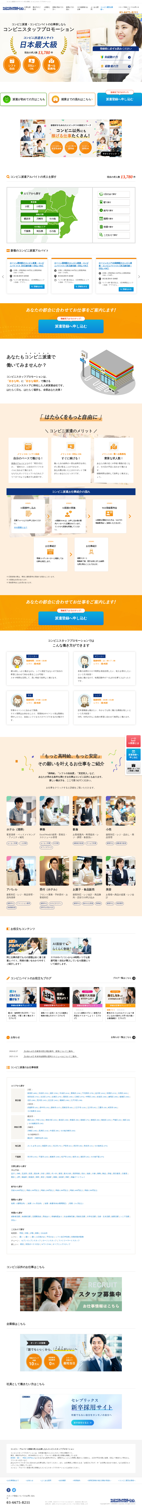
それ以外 (44, 1233)
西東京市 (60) (67, 1107)
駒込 (104, 1173)
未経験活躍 (26, 1216)
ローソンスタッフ (49, 1240)
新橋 (55, 1177)
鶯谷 (13, 1177)
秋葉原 (31, 1177)
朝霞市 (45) (46, 1146)
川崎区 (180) (32, 1131)
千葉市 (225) (43, 1157)
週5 (33, 1237)
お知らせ (29, 1480)
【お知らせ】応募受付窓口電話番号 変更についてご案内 (49, 1051)
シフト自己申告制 (63, 1237)
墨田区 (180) (68, 1097)
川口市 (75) (57, 1146)
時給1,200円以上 (47, 1190)
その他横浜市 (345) (36, 1123)
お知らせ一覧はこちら (123, 1037)
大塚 (94, 1173)
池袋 (88, 1173)
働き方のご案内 (36, 8)
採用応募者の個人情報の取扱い (99, 1480)
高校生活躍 (80, 1216)
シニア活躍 (124, 1216)
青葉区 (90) (74, 1120)
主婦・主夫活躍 (103, 1216)
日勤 (26, 1233)
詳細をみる (38, 286)
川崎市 (40, 219)
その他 (52, 219)
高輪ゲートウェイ (78, 1177)
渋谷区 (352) (43, 1093)
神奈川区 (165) (51, 1120)
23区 (27, 206)
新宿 (60, 1173)
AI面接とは (47, 8)
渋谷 (43, 1173)
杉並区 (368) (101, 1097)
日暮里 (124, 1173)
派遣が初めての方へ (57, 8)
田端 (109, 1173)
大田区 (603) (122, 1093)
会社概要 (62, 1480)
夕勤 (32, 1233)
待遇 (108, 227)
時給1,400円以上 (76, 1190)
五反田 (24, 1173)
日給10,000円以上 (18, 1190)
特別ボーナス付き (33, 1244)
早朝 (21, 1233)
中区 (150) (40, 1120)
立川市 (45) (91, 1107)
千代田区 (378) (87, 1093)
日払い (13, 1220)
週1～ (21, 1237)
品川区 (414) (100, 1093)
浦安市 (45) (84, 1157)
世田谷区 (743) (33, 1097)
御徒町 (24, 1177)
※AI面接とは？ (21, 528)
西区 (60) (30, 1120)
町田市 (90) (112, 1107)
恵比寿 (36, 1173)
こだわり (111, 235)
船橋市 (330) (54, 1157)
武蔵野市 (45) (32, 1107)
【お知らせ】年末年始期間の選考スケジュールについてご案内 (50, 1056)
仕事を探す (27, 8)
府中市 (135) (44, 1107)
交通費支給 (36, 1216)
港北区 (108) (63, 1120)
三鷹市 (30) (102, 1107)
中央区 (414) (64, 1093)
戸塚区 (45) (117, 1120)
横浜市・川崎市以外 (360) (37, 1138)
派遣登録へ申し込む (119, 99)
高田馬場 (76, 1173)
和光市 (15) (88, 1146)
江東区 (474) (79, 1097)
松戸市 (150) (66, 1157)
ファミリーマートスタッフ (69, 1240)
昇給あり (46, 1216)
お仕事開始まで (13, 1480)
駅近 (22, 1244)
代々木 (54, 1173)
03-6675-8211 (128, 12)
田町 (67, 1177)
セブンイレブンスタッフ (31, 1240)
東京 (43, 1177)
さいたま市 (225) (33, 1146)
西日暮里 (116, 1173)
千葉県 (27, 231)
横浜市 (27, 219)
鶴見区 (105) (106, 1120)
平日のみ (50, 1237)
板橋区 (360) (124, 1097)
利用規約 (76, 1480)
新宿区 (13, 1458)
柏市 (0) (76, 1157)
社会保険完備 (69, 1216)
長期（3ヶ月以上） (76, 1203)
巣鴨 (99, 1173)
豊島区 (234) (75, 1093)
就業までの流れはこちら (76, 99)
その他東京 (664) (33, 1111)
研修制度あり (57, 1216)
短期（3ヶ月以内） (35, 1203)
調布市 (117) (55, 1107)
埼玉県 (40, 231)
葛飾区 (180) (64, 1100)
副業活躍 (115, 1216)
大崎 (18, 1173)
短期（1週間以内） (18, 1203)
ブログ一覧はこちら (124, 978)
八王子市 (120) (80, 1107)
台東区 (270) (56, 1097)
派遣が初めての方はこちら (28, 99)
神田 (37, 1177)
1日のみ (110, 194)
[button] (3, 276)
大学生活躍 (91, 1216)
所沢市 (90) (77, 1146)
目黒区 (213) (111, 1093)
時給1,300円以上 (62, 1190)
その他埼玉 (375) (100, 1146)
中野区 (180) (90, 1097)
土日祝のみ (40, 1237)
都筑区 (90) (95, 1120)
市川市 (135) (32, 1157)
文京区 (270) (45, 1097)
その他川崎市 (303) (67, 1131)
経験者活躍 (15, 1216)
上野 (18, 1177)
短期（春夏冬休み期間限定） (56, 1203)
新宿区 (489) (32, 1093)
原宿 (48, 1173)
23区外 (40, 206)
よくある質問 (94, 8)
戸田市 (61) (67, 1146)
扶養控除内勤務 (77, 1237)
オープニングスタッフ (61, 1244)
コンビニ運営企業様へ (106, 8)
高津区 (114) (43, 1131)
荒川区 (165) (41, 1100)
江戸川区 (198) (76, 1100)
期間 (108, 219)
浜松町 (61, 1177)
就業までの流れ (70, 8)
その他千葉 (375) (97, 1157)
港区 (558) (54, 1093)
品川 (13, 1173)
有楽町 (49, 1177)
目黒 (30, 1173)
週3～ (28, 1237)
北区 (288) (31, 1100)
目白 (83, 1173)
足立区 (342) (53, 1100)
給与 (108, 210)
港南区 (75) (84, 1120)
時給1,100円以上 (33, 1190)
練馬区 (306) (113, 1097)
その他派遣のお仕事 (82, 8)
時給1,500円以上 (91, 1190)
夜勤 (37, 1233)
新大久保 (67, 1173)
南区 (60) (126, 1120)
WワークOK (46, 1244)
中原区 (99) (54, 1131)
